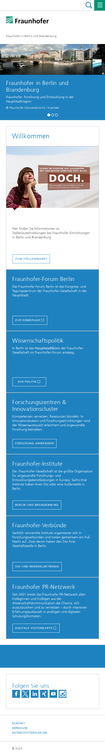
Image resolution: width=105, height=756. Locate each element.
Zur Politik (27, 381)
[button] (49, 114)
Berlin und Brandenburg (37, 505)
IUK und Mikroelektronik (37, 566)
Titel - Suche (88, 5)
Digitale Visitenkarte (34, 628)
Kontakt (18, 723)
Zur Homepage (27, 320)
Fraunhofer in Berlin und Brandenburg (31, 36)
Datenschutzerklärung (30, 732)
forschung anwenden (34, 443)
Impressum (19, 728)
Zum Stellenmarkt (31, 258)
